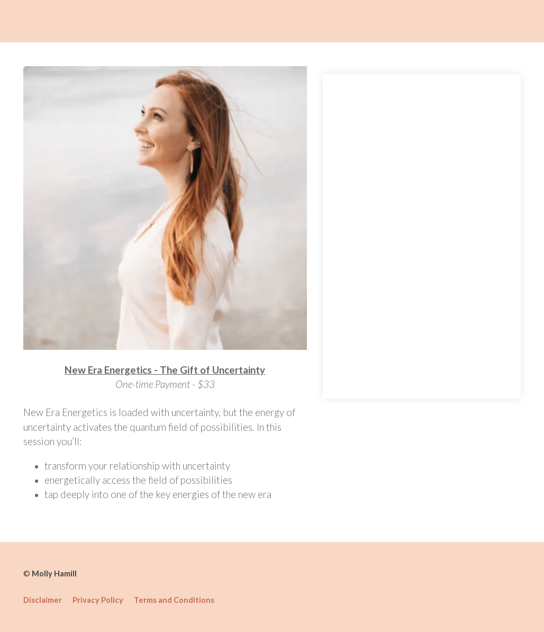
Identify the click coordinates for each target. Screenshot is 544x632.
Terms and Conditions (174, 599)
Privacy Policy (97, 599)
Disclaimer (42, 599)
